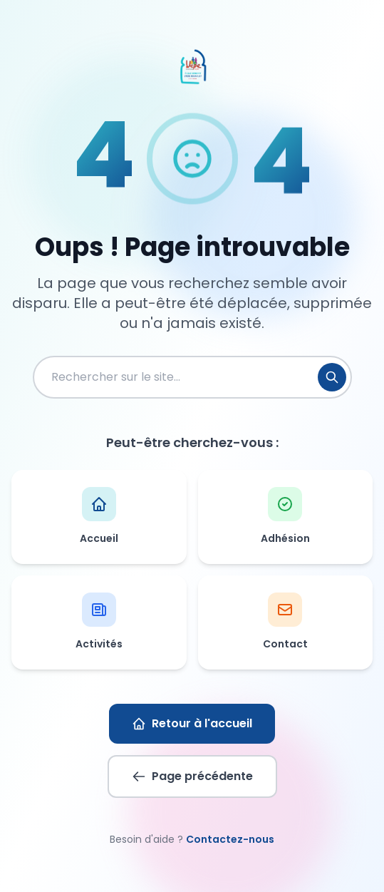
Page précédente (192, 776)
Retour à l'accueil (192, 723)
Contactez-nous (230, 839)
